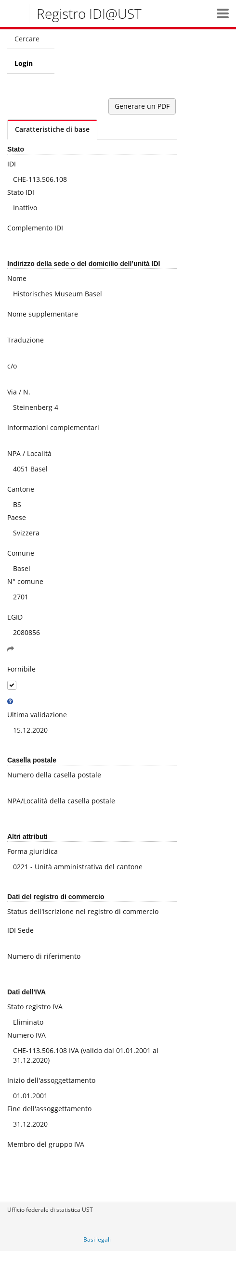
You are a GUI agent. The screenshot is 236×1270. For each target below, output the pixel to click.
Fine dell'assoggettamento (49, 1108)
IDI (11, 163)
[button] (223, 13)
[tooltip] (10, 701)
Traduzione (25, 339)
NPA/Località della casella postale (61, 800)
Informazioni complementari (53, 427)
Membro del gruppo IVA (45, 1144)
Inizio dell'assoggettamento (51, 1080)
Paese (16, 517)
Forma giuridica (32, 851)
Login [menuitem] (23, 63)
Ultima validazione (37, 714)
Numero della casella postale (54, 774)
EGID (15, 617)
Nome (16, 278)
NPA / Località (29, 453)
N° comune (25, 581)
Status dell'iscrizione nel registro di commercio (82, 911)
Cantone (20, 489)
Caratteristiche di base (52, 129)
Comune (20, 553)
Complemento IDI (35, 227)
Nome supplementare (42, 313)
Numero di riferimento (43, 956)
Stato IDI (20, 192)
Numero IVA (26, 1035)
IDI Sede (20, 930)
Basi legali (97, 1239)
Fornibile (21, 668)
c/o (12, 365)
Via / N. (18, 391)
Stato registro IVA (35, 1006)
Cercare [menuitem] (26, 38)
